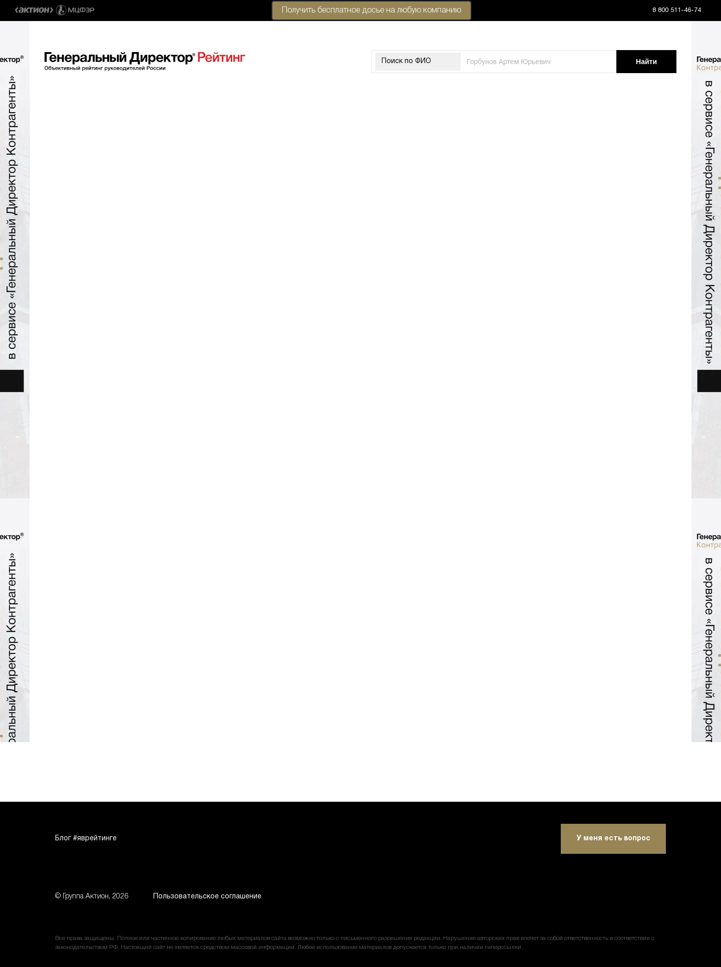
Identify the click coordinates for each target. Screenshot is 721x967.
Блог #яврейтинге (86, 838)
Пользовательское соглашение (207, 896)
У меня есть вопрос (613, 838)
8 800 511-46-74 (676, 11)
